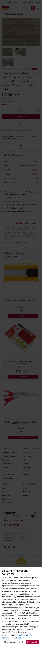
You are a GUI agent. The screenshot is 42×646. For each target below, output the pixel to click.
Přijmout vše (32, 642)
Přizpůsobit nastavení (13, 642)
